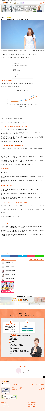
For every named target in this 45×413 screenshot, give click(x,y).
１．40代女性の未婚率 (16, 63)
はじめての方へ (20, 384)
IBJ (18, 404)
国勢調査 (25, 108)
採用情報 (41, 388)
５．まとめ (14, 76)
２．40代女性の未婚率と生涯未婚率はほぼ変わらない (20, 65)
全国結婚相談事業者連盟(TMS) (6, 404)
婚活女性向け (9, 17)
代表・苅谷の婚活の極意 (31, 402)
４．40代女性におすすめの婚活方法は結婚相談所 (20, 74)
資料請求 (27, 328)
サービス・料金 (26, 384)
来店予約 (27, 330)
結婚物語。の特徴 (14, 384)
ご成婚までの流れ (34, 384)
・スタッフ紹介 (14, 388)
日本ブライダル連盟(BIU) (6, 406)
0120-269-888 (11, 330)
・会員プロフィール (14, 387)
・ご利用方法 (20, 387)
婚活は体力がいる (15, 69)
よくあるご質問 (41, 384)
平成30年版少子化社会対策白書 (15, 136)
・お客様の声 (20, 388)
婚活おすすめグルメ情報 (31, 404)
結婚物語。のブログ (31, 406)
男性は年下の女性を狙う (16, 70)
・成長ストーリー (14, 389)
